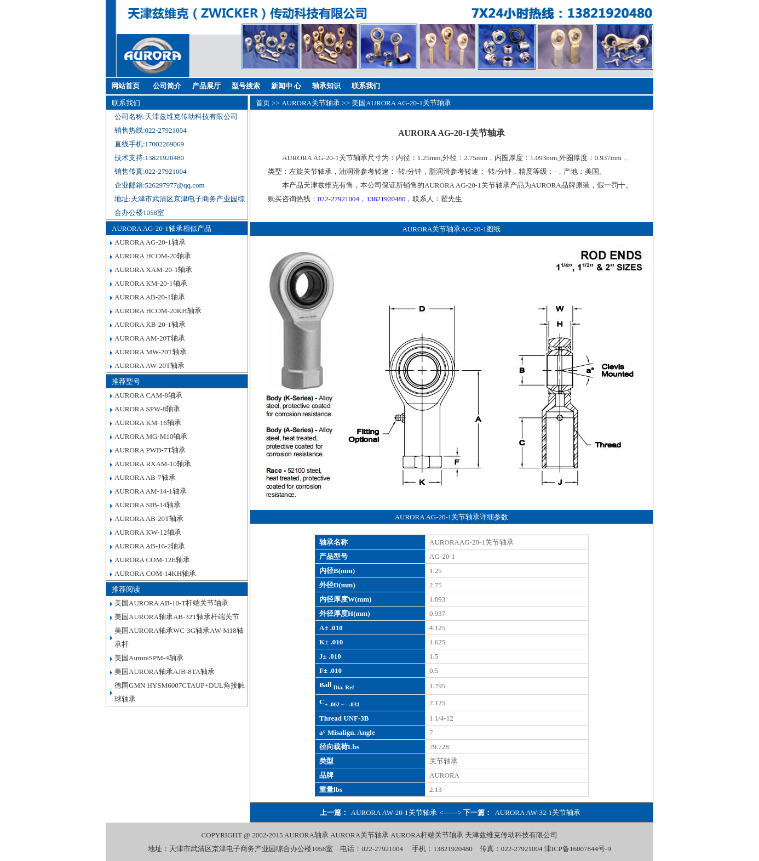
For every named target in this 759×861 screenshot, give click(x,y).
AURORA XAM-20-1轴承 (153, 269)
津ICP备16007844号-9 (577, 849)
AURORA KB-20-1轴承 (150, 324)
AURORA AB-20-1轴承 (149, 297)
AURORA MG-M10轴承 (150, 436)
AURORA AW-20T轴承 (149, 365)
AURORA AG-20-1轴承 (150, 242)
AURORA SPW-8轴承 (147, 409)
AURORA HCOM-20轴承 (152, 256)
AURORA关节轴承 (310, 103)
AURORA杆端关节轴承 (426, 835)
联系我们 (366, 86)
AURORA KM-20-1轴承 (150, 283)
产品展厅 (206, 86)
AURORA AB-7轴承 (145, 477)
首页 (263, 103)
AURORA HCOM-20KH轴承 (158, 311)
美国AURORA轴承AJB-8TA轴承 (164, 671)
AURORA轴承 (306, 835)
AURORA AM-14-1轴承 (150, 491)
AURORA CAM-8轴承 (148, 395)
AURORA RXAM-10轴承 (152, 464)
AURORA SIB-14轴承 (147, 505)
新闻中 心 (286, 86)
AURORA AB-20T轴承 (148, 518)
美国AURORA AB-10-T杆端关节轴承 (171, 603)
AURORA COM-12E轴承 (152, 560)
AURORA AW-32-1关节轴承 (537, 812)
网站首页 (125, 86)
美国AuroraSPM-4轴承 (148, 658)
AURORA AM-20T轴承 (149, 338)
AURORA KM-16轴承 (147, 422)
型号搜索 (246, 86)
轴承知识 (326, 86)
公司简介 (167, 86)
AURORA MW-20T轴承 (150, 352)
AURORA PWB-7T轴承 (150, 450)
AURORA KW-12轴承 (147, 532)
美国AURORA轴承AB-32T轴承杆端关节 (176, 617)
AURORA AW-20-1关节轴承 (394, 812)
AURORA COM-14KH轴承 (155, 573)
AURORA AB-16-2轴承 (149, 546)
